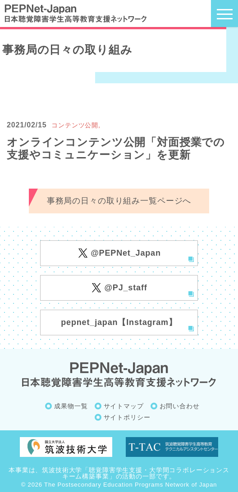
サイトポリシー (127, 417)
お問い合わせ (180, 406)
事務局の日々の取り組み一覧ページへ (119, 200)
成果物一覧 (70, 406)
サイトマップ (124, 406)
